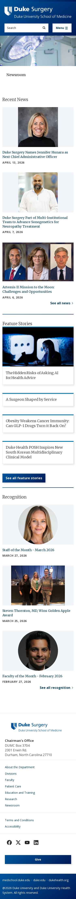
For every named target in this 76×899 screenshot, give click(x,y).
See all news (60, 303)
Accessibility (12, 826)
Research (11, 799)
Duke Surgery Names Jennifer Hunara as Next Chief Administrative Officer (35, 154)
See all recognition (55, 687)
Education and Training (20, 793)
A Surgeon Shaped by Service (31, 399)
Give (38, 859)
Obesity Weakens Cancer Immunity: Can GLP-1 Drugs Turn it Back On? (37, 423)
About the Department (20, 767)
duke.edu (39, 880)
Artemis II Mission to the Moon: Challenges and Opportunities (28, 289)
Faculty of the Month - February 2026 (32, 676)
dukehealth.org (59, 880)
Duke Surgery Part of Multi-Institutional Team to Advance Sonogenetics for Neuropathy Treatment (35, 222)
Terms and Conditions (19, 820)
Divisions (11, 773)
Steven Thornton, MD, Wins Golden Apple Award (36, 613)
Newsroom (12, 805)
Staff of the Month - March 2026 (28, 550)
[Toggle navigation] (62, 27)
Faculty (9, 780)
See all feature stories (24, 478)
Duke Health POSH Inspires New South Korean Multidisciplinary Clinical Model (34, 452)
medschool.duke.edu (16, 880)
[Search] (44, 27)
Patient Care (13, 786)
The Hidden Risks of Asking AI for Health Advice (32, 375)
